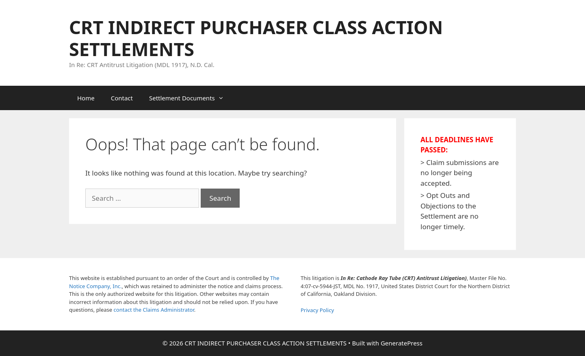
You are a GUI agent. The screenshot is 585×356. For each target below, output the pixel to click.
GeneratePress (401, 343)
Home (86, 98)
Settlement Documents (190, 98)
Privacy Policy (317, 310)
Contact (122, 98)
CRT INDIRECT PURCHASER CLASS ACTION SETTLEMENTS (256, 38)
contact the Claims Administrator (154, 309)
